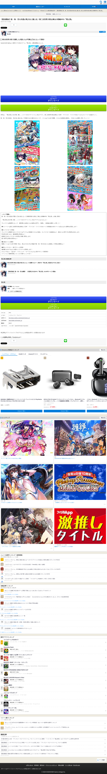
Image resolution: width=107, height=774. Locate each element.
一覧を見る (103, 350)
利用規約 (36, 765)
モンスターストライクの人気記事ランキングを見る (12, 625)
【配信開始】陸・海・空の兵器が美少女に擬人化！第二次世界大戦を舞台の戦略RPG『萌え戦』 (79, 10)
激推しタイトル (57, 14)
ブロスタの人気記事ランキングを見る (10, 613)
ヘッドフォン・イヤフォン (9, 354)
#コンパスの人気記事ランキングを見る (10, 594)
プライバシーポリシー (51, 765)
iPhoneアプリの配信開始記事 (48, 10)
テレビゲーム (43, 354)
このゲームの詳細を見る (16, 291)
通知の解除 (61, 765)
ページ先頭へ (102, 760)
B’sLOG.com (76, 765)
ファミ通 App (6, 2)
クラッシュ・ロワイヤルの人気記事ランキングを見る (13, 619)
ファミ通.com (68, 765)
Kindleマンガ (22, 354)
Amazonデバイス (33, 354)
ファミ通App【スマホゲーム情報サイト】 (11, 10)
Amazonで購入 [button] (21, 411)
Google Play (53, 108)
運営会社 (42, 765)
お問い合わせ (29, 765)
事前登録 (48, 14)
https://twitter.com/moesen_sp (15, 320)
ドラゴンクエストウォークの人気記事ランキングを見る (13, 600)
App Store (53, 99)
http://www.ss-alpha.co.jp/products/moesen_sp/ (19, 318)
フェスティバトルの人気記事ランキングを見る (11, 607)
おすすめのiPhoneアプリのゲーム (31, 10)
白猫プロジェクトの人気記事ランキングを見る (11, 632)
